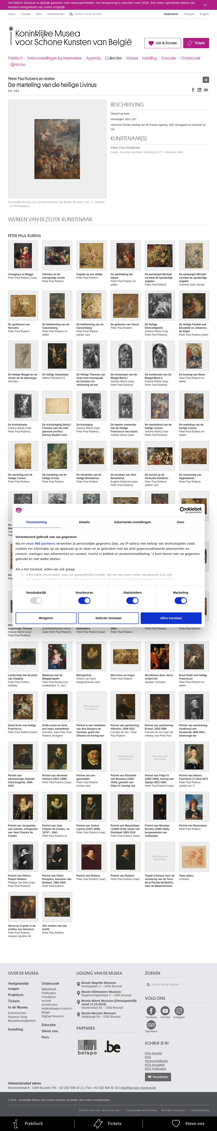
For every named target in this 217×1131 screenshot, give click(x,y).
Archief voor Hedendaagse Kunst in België (57, 1008)
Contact (26, 14)
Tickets (200, 43)
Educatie (168, 58)
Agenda (93, 58)
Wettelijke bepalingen (173, 1110)
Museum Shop (17, 1017)
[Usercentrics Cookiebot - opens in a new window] (183, 510)
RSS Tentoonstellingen (156, 1059)
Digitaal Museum (53, 1016)
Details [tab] (84, 522)
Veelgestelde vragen (18, 986)
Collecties (113, 58)
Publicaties (49, 993)
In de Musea (18, 1007)
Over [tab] (181, 522)
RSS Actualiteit (155, 1065)
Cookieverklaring (199, 1110)
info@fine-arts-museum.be (138, 1087)
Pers (39, 14)
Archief (46, 1001)
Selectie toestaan (108, 618)
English (204, 14)
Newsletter (160, 1077)
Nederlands (171, 14)
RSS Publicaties (155, 1068)
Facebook (151, 1017)
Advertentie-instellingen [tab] (132, 522)
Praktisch (15, 58)
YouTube (165, 1017)
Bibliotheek (49, 989)
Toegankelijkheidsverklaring (141, 1110)
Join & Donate (166, 43)
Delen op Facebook (193, 90)
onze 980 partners (40, 543)
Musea (132, 58)
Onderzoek (191, 58)
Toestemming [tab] (36, 522)
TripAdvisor (151, 1031)
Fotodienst (49, 997)
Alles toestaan (171, 618)
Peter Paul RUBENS (147, 150)
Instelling (149, 58)
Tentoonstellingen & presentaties (54, 58)
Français (189, 14)
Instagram (179, 1017)
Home (12, 14)
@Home (17, 64)
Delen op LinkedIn (199, 90)
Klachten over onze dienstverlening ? (100, 1110)
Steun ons (50, 1031)
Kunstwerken (206, 80)
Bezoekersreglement (21, 1020)
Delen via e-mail (206, 90)
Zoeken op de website (71, 14)
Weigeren (46, 618)
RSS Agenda (153, 1053)
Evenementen (56, 14)
